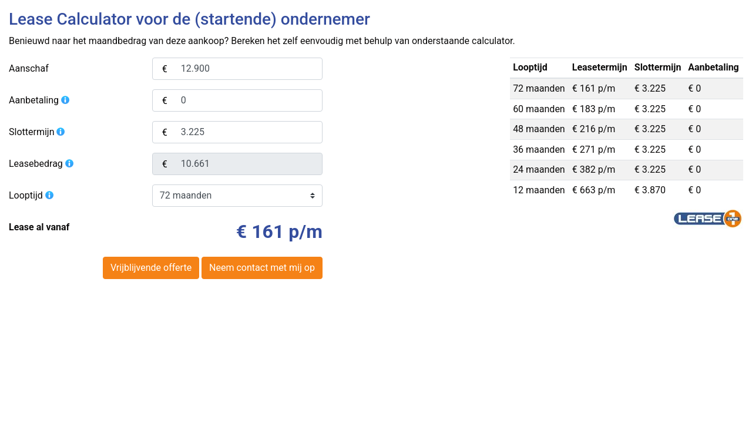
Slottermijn (37, 131)
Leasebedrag (42, 163)
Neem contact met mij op (262, 267)
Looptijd (32, 195)
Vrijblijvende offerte (151, 267)
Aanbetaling (39, 100)
